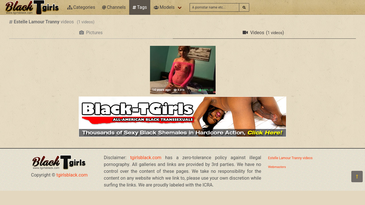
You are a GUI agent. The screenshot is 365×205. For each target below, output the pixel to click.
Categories (81, 7)
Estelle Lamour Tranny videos (290, 158)
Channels (114, 7)
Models (164, 7)
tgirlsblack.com (72, 175)
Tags (140, 7)
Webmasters (277, 167)
